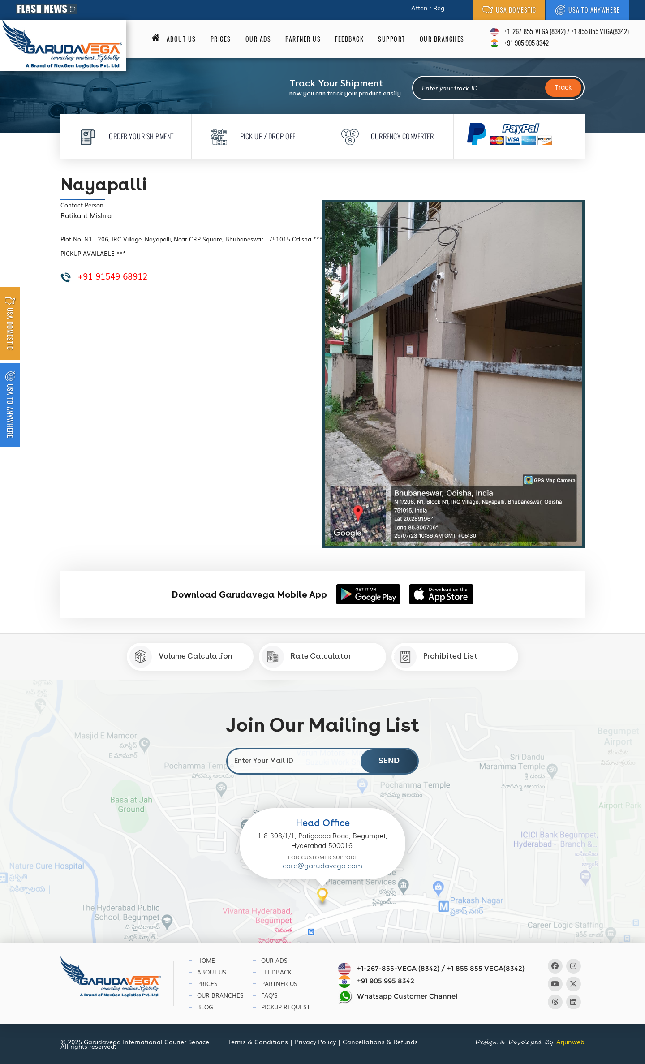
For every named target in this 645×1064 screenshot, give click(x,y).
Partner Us (303, 38)
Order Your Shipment (124, 136)
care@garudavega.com (322, 866)
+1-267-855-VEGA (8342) (535, 32)
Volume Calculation (180, 657)
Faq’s (269, 995)
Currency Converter (385, 136)
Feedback (349, 38)
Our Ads (258, 38)
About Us (211, 972)
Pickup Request (285, 1007)
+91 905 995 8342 (526, 43)
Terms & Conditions (258, 1041)
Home (206, 960)
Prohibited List (435, 657)
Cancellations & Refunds (380, 1041)
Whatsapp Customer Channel (397, 997)
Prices (221, 38)
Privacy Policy (315, 1041)
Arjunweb (570, 1041)
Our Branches (442, 38)
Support (391, 38)
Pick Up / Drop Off (250, 136)
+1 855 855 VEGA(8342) (600, 32)
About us (181, 38)
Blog (205, 1007)
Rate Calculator (306, 657)
